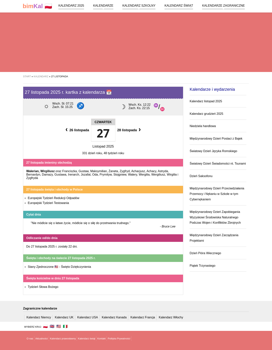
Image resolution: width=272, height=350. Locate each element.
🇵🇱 (37, 6)
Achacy (151, 171)
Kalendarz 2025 (71, 5)
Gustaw (84, 171)
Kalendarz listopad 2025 (206, 101)
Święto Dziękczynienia (76, 266)
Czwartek (103, 122)
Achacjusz (138, 171)
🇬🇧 (52, 326)
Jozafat (86, 174)
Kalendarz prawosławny (63, 338)
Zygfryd (125, 171)
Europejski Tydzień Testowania (48, 203)
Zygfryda (32, 178)
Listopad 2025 (103, 146)
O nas (30, 338)
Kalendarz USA (87, 317)
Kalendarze (103, 5)
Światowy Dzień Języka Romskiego (213, 151)
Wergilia (144, 174)
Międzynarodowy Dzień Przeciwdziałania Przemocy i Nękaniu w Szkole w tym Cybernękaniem (217, 194)
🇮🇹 (65, 326)
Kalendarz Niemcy (38, 317)
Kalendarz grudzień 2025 (206, 113)
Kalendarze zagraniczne (223, 5)
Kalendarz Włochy (171, 317)
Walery (132, 174)
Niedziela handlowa (203, 126)
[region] (136, 41)
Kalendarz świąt (179, 5)
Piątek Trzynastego (202, 265)
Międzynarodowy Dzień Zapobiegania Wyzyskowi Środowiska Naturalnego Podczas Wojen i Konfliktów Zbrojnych (215, 217)
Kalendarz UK (64, 317)
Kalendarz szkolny (138, 5)
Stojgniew (119, 174)
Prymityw (106, 174)
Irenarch (73, 174)
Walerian (32, 171)
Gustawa (60, 174)
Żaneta (113, 171)
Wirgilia (172, 174)
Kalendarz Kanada (114, 317)
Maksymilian (98, 171)
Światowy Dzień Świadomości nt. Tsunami (218, 163)
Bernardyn (33, 174)
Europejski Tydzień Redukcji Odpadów (53, 198)
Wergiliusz (158, 174)
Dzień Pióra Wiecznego (205, 253)
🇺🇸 (58, 326)
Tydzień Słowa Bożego (43, 286)
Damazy (47, 174)
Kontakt (101, 338)
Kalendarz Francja (143, 317)
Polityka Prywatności (119, 338)
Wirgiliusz (47, 171)
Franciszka (69, 171)
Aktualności (41, 338)
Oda (95, 174)
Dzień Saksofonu (201, 176)
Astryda (163, 171)
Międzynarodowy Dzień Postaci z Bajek (216, 138)
